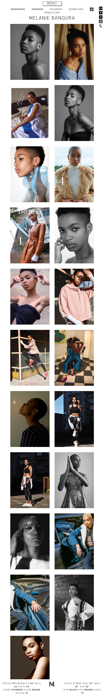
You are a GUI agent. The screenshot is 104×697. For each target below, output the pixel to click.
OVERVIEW (37, 9)
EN (100, 8)
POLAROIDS (56, 9)
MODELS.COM (52, 12)
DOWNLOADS (76, 9)
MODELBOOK (18, 9)
